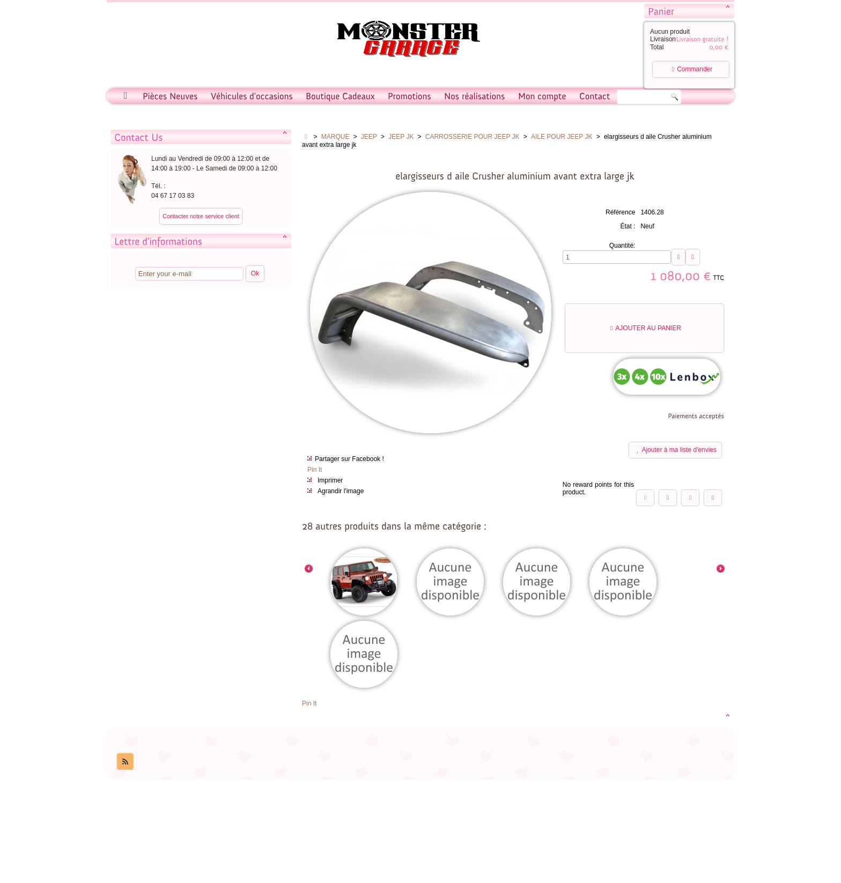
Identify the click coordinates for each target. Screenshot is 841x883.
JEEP (369, 136)
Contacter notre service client (201, 216)
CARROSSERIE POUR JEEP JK (472, 136)
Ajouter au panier (645, 328)
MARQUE (335, 136)
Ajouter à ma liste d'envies (677, 450)
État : (627, 226)
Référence (620, 212)
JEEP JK (401, 136)
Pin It (314, 469)
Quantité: (622, 245)
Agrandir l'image (341, 491)
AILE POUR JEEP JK (562, 136)
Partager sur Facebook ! (349, 459)
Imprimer (330, 480)
